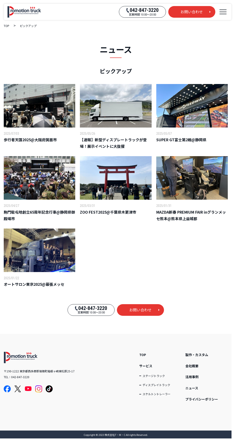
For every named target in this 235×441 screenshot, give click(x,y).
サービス (145, 366)
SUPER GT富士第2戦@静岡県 (181, 139)
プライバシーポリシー (201, 399)
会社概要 (191, 366)
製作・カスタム (196, 354)
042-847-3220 (20, 377)
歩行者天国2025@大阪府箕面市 (30, 139)
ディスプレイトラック (156, 385)
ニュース (191, 388)
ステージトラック (154, 376)
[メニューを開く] (223, 12)
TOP (142, 354)
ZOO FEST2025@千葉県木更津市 (108, 212)
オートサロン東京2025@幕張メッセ (34, 284)
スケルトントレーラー (156, 394)
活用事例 (191, 376)
